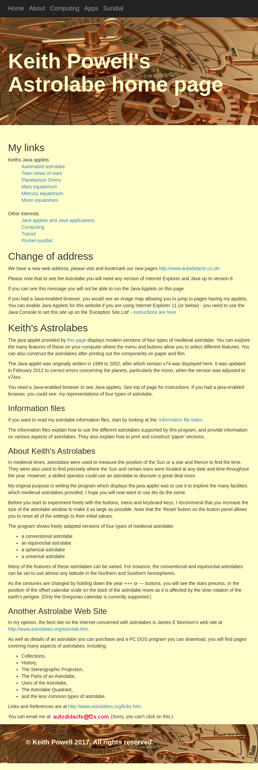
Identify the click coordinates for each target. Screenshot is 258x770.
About (37, 8)
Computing (64, 8)
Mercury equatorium (42, 193)
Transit (29, 233)
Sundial (113, 8)
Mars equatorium (39, 186)
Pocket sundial (37, 240)
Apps (91, 8)
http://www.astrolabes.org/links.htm (104, 706)
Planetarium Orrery (41, 180)
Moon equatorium (40, 200)
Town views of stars (42, 173)
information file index (180, 420)
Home (16, 8)
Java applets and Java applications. (59, 220)
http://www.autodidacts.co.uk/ (189, 268)
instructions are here (154, 312)
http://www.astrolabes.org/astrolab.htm (48, 629)
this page (76, 340)
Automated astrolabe (43, 166)
